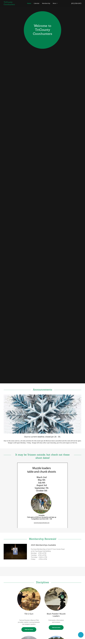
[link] (13, 4)
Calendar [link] (36, 3)
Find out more (29, 629)
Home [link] (29, 3)
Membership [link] (46, 3)
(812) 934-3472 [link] (76, 3)
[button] (55, 3)
